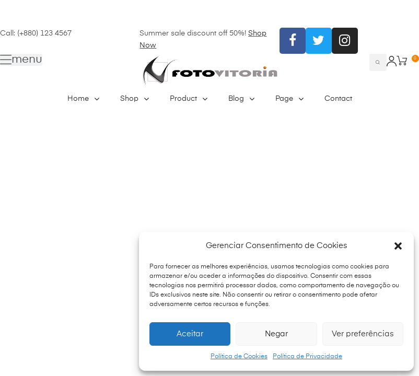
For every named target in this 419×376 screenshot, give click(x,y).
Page (289, 99)
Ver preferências (363, 334)
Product (188, 99)
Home (83, 99)
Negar (276, 334)
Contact (338, 98)
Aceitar (190, 334)
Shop (134, 99)
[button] (398, 246)
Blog (241, 99)
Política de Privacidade (307, 357)
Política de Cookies (239, 357)
